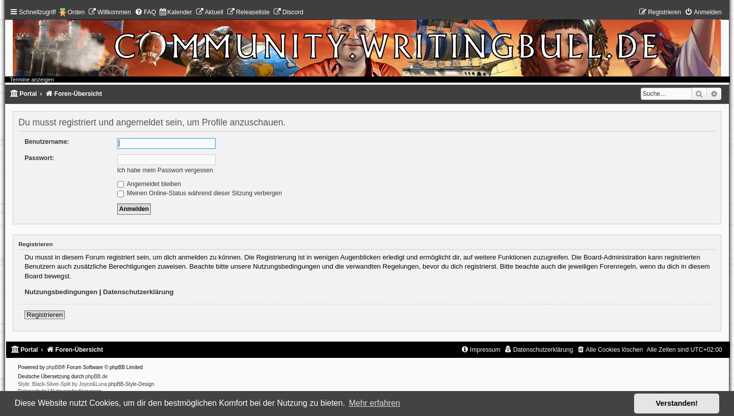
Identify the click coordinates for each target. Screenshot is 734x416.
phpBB (54, 367)
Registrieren (45, 315)
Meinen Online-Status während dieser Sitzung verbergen (199, 193)
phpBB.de (97, 376)
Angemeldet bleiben (149, 184)
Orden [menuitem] (76, 12)
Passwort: (39, 158)
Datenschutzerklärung (138, 292)
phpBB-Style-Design (131, 384)
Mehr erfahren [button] (374, 403)
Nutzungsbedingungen (60, 292)
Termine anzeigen (32, 79)
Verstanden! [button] (677, 403)
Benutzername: (46, 141)
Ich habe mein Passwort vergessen (165, 170)
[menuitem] (109, 12)
